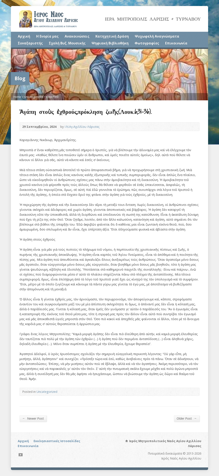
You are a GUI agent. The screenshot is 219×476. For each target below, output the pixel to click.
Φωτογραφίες (147, 43)
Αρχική (24, 36)
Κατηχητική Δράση (112, 36)
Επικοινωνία (176, 43)
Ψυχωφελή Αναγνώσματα (157, 36)
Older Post (187, 418)
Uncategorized (33, 97)
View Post (52, 97)
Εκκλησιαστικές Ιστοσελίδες (57, 441)
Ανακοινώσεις (77, 36)
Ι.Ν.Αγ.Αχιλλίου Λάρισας (82, 127)
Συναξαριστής (30, 43)
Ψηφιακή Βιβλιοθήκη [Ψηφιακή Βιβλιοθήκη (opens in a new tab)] (110, 43)
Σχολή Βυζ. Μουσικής (67, 43)
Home (17, 97)
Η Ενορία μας (47, 36)
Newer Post (33, 418)
